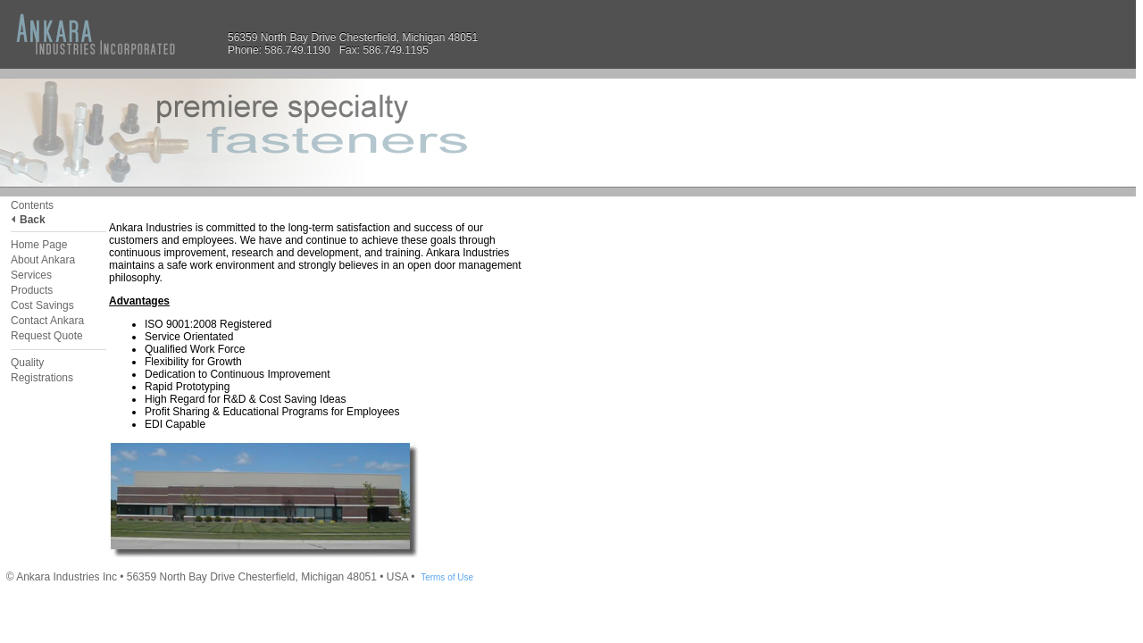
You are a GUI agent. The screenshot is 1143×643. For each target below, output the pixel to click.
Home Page (39, 244)
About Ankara (43, 260)
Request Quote (47, 336)
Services (31, 275)
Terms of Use (447, 577)
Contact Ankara (47, 320)
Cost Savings (42, 305)
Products (32, 290)
